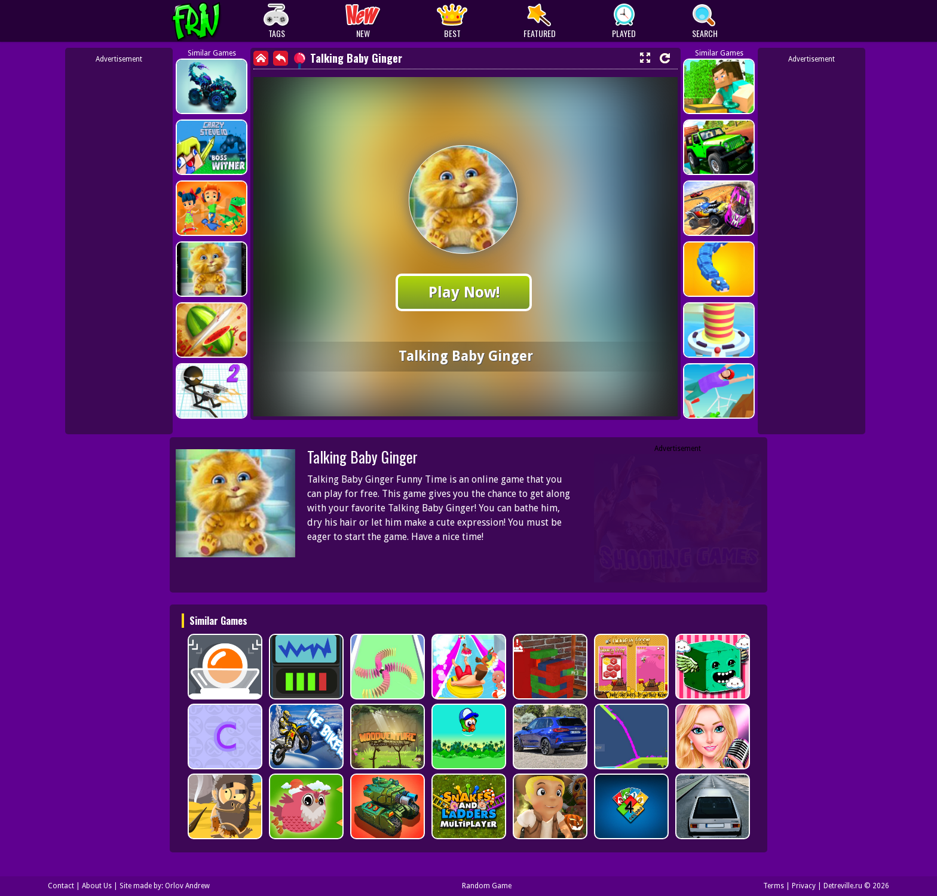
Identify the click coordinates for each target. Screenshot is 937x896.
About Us (97, 886)
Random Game (487, 886)
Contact (61, 886)
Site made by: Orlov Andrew (165, 886)
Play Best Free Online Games (218, 21)
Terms (773, 886)
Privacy (804, 886)
